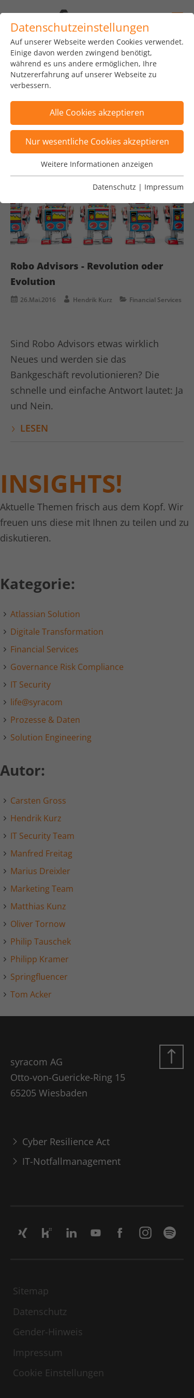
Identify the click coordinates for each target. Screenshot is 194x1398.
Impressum (164, 187)
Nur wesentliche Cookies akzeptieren (97, 141)
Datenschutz (114, 187)
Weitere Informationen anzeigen (97, 164)
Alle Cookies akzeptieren (97, 112)
